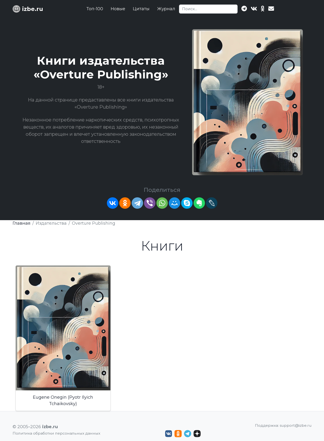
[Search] (208, 9)
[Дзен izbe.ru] (197, 433)
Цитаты (141, 8)
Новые (118, 8)
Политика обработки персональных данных (56, 433)
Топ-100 (94, 8)
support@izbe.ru (296, 425)
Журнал (166, 8)
